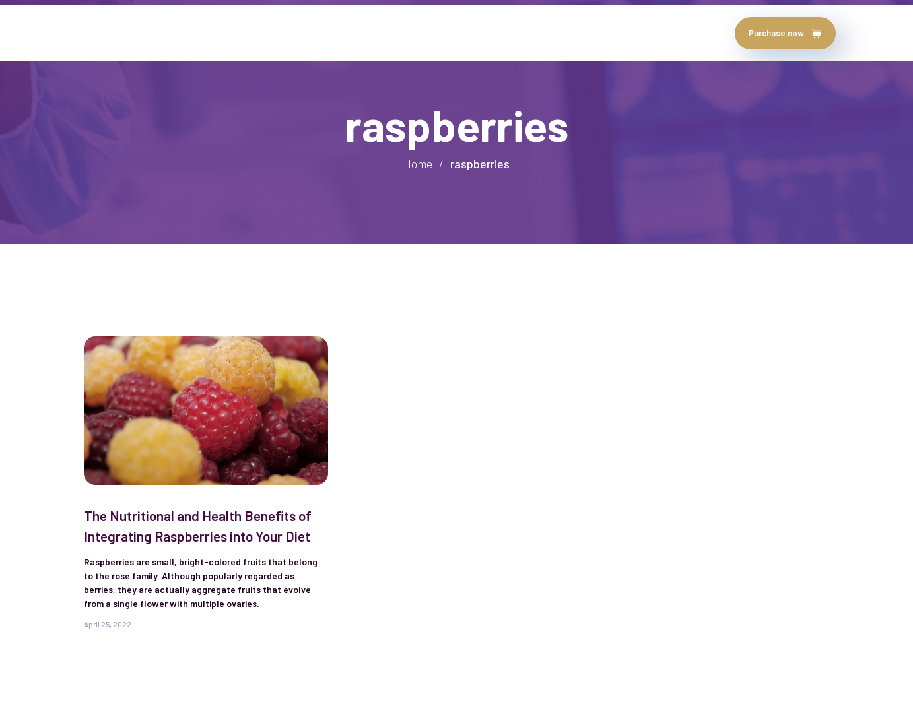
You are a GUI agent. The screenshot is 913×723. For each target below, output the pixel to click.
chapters (325, 33)
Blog (380, 33)
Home (100, 33)
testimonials (250, 33)
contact (433, 33)
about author (165, 33)
